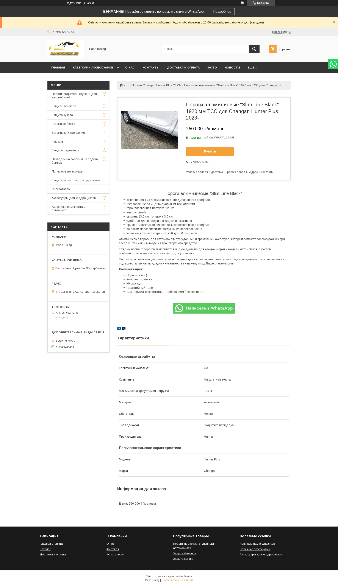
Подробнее (222, 11)
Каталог (45, 549)
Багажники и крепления (68, 132)
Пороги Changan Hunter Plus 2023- (156, 85)
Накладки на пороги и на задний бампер (75, 160)
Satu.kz (187, 576)
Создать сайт (72, 3)
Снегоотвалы (61, 189)
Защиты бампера (64, 106)
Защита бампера (184, 553)
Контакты (150, 67)
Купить (210, 151)
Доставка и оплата (183, 67)
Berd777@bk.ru (65, 340)
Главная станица (51, 543)
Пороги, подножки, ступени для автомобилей (74, 95)
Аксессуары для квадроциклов (74, 198)
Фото (212, 67)
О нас (130, 67)
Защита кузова (62, 115)
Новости (232, 67)
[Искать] (254, 49)
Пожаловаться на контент (177, 580)
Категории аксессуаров (93, 67)
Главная (58, 67)
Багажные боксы (63, 124)
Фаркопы (58, 141)
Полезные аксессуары (67, 171)
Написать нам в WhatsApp (257, 543)
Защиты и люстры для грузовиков (76, 180)
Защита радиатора (65, 150)
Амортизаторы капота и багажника (69, 208)
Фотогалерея (115, 554)
